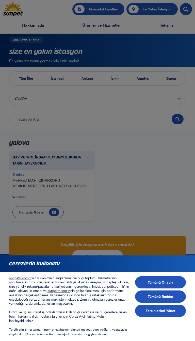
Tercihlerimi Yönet (160, 311)
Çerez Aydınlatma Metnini (88, 316)
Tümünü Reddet (160, 297)
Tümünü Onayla (160, 282)
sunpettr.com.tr (20, 278)
